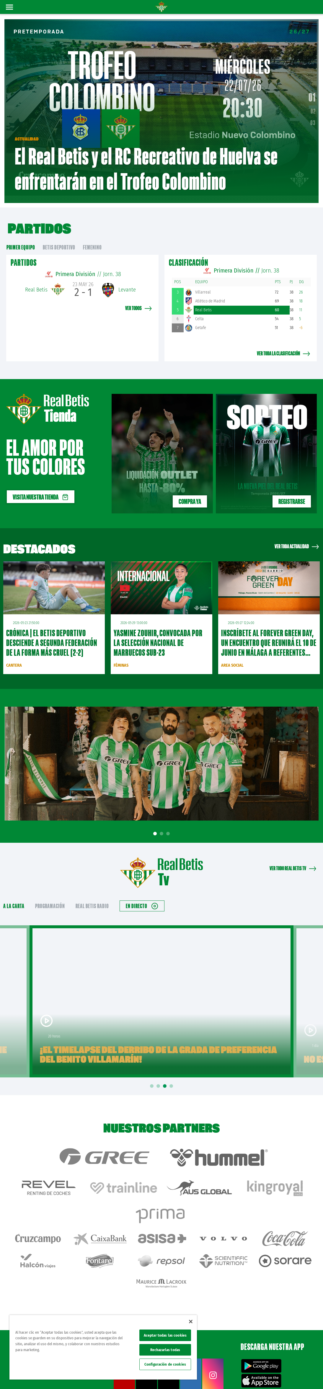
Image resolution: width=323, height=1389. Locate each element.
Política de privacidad (236, 1375)
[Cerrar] (191, 1321)
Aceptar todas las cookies (165, 1335)
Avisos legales (207, 1375)
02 (313, 106)
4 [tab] (172, 1077)
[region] (103, 1347)
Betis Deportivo (59, 238)
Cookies (261, 1375)
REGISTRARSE (291, 492)
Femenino (92, 238)
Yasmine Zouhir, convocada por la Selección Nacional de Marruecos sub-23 (158, 634)
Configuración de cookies (165, 1364)
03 (313, 118)
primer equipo (20, 238)
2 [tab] (162, 825)
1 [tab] (156, 825)
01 (312, 93)
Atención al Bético (54, 1300)
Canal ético (302, 1375)
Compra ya (190, 492)
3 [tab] (169, 825)
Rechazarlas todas (165, 1350)
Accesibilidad (280, 1375)
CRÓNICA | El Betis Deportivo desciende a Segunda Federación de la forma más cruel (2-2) (51, 634)
